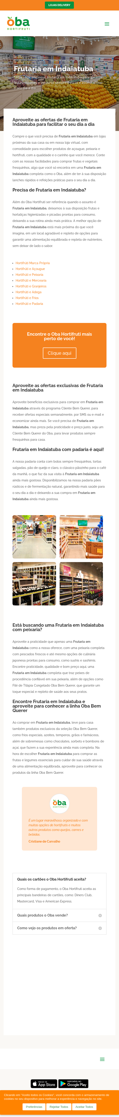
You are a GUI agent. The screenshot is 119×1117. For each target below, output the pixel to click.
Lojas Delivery (59, 5)
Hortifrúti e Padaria (29, 304)
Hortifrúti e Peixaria (29, 274)
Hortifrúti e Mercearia (31, 280)
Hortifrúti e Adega (29, 292)
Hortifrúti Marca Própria (33, 263)
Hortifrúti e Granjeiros (31, 286)
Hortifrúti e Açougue (30, 269)
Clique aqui (59, 353)
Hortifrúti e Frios (27, 298)
